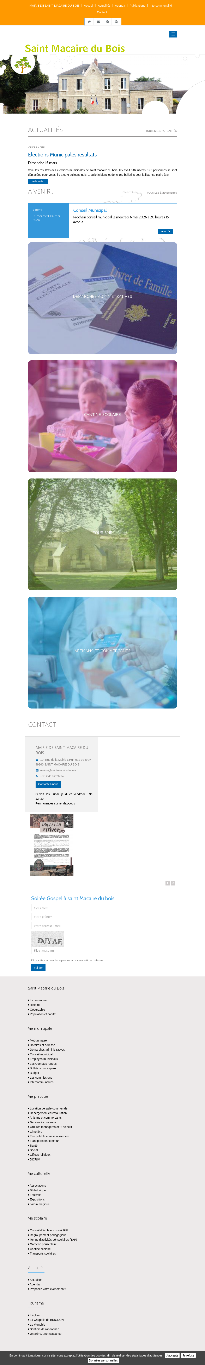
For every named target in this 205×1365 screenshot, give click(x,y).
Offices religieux (39, 1154)
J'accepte (172, 1355)
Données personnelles (103, 1360)
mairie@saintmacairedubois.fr (57, 770)
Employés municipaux (43, 1059)
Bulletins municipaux (42, 1068)
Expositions (36, 1199)
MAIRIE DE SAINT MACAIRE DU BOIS (54, 5)
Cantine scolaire (39, 1249)
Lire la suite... (38, 181)
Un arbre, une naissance (44, 1333)
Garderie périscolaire (42, 1244)
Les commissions (40, 1077)
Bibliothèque (37, 1190)
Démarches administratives (46, 1049)
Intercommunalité (161, 5)
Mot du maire (37, 1040)
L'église (34, 1315)
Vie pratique (38, 1096)
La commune (37, 1000)
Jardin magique (39, 1204)
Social (33, 1150)
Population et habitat (42, 1014)
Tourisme (36, 1303)
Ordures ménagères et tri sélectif (50, 1127)
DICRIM (34, 1159)
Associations (37, 1185)
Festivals (34, 1195)
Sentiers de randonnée (43, 1329)
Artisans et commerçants (45, 1117)
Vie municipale (40, 1028)
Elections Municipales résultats (62, 154)
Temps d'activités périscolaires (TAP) (52, 1239)
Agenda (120, 5)
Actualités (104, 5)
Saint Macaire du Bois (46, 988)
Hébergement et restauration (47, 1113)
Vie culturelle (39, 1173)
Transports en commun (44, 1140)
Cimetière (35, 1131)
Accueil (88, 5)
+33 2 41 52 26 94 (50, 776)
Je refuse (188, 1355)
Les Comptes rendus (42, 1063)
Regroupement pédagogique (47, 1235)
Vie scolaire (37, 1218)
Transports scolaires (42, 1253)
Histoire (34, 1004)
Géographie (36, 1009)
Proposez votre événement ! (47, 1289)
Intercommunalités (41, 1082)
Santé (32, 1145)
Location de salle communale (47, 1108)
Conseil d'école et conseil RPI (48, 1230)
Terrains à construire (42, 1122)
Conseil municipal (40, 1054)
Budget (33, 1072)
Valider (38, 968)
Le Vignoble (36, 1324)
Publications (137, 5)
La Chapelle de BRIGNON (46, 1319)
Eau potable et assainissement (49, 1136)
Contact (102, 12)
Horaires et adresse (41, 1045)
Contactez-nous (48, 784)
